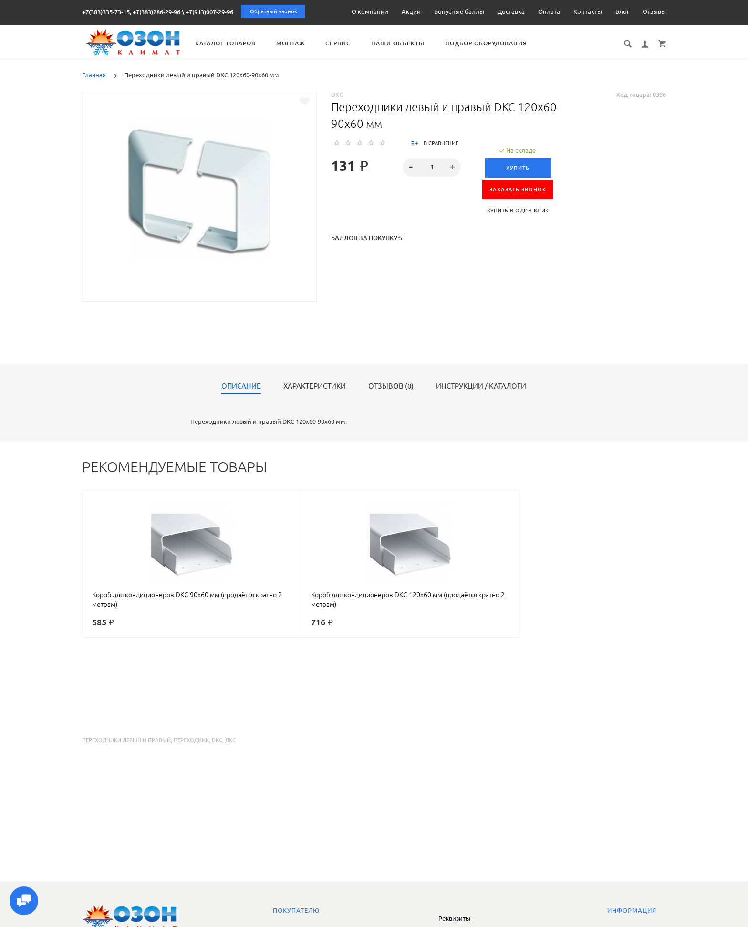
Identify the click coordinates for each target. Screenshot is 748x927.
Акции (411, 11)
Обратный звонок (273, 11)
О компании (370, 11)
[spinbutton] (432, 167)
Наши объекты (409, 43)
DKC (337, 94)
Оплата (549, 11)
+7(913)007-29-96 (209, 12)
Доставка (511, 11)
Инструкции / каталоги (481, 386)
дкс (230, 740)
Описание (241, 386)
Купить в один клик (518, 210)
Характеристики (314, 386)
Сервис (349, 43)
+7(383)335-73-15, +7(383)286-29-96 (131, 12)
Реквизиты (454, 918)
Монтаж (301, 43)
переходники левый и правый (126, 740)
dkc (217, 740)
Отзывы (654, 11)
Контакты (587, 11)
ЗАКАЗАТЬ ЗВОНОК (517, 189)
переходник (191, 740)
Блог (622, 11)
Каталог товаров (236, 43)
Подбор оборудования (497, 43)
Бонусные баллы (459, 11)
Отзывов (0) (391, 386)
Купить (518, 168)
